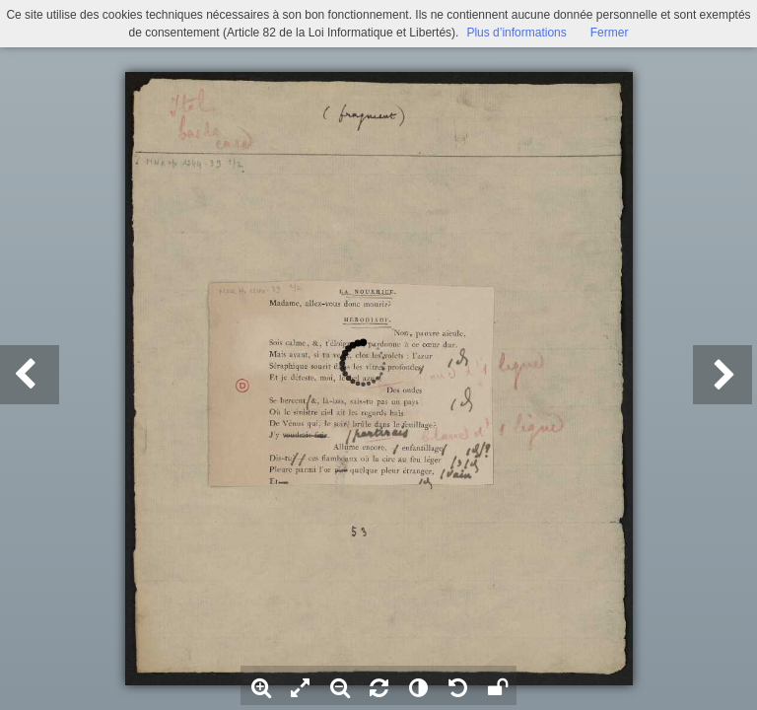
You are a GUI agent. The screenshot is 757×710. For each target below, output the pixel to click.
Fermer (609, 32)
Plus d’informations (516, 32)
